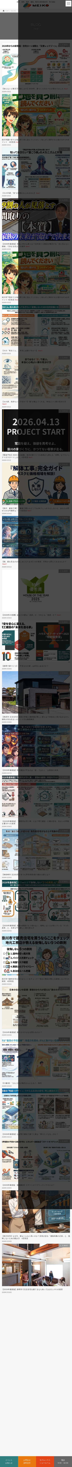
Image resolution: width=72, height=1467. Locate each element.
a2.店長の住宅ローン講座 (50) (14, 1357)
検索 (59, 1311)
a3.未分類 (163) (9, 1361)
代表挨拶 (18, 1401)
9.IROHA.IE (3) (9, 1353)
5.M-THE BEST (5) (10, 1342)
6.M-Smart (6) (8, 1345)
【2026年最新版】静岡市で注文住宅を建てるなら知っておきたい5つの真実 (32, 1289)
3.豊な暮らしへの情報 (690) (13, 1334)
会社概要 (7, 1401)
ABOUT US (15, 1394)
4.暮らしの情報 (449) (11, 1338)
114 (40, 1300)
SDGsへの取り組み (32, 1401)
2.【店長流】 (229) (10, 1329)
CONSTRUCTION (21, 1415)
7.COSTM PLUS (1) (10, 1349)
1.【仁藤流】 (8, 1324)
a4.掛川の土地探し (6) (11, 1365)
